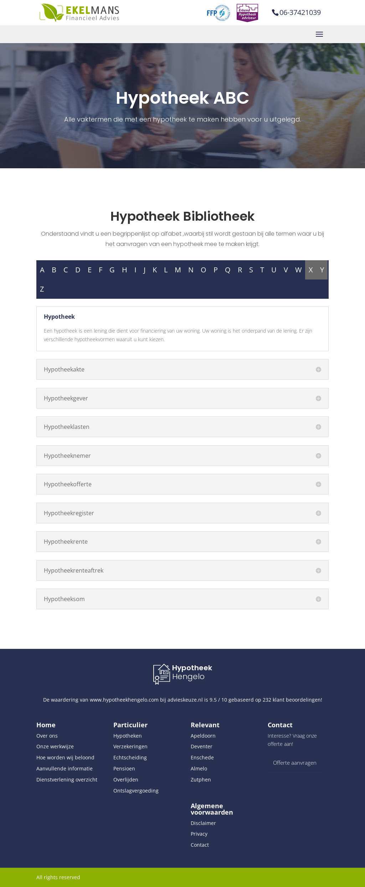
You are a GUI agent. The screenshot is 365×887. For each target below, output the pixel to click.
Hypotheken (127, 735)
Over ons (47, 735)
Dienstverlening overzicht (66, 779)
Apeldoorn (203, 735)
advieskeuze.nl (185, 699)
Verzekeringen (130, 746)
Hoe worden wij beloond (65, 757)
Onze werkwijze (55, 746)
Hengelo (188, 676)
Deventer (201, 746)
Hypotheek (192, 668)
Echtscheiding (130, 757)
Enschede (202, 757)
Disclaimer (203, 823)
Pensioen (124, 768)
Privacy (199, 833)
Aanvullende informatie (64, 768)
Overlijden (125, 779)
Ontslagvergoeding (136, 790)
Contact (200, 844)
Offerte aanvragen (295, 762)
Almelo (199, 768)
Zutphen (201, 779)
